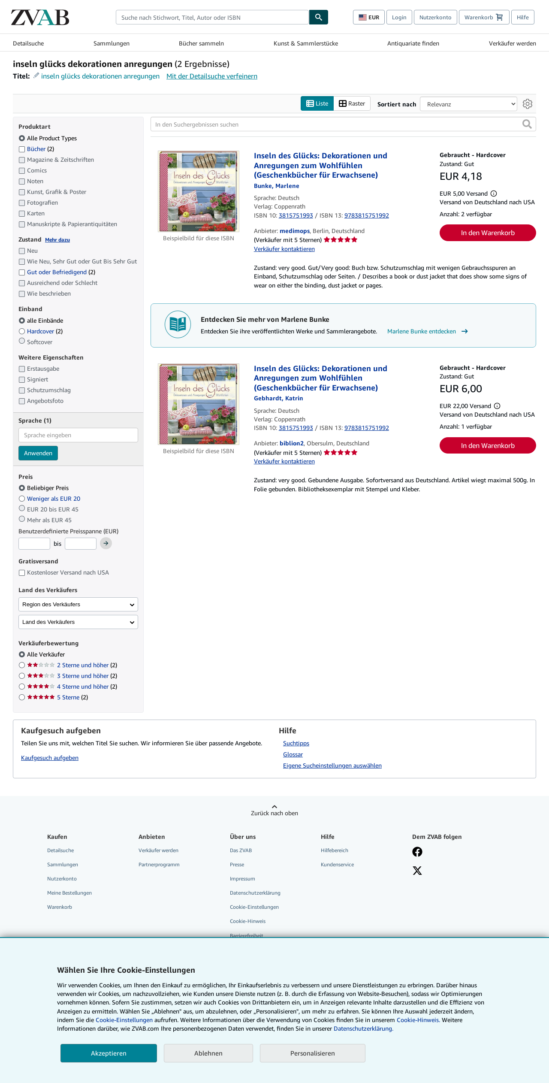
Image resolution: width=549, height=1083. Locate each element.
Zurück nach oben (274, 813)
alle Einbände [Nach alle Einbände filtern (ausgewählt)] (41, 320)
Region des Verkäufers (51, 604)
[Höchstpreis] (81, 544)
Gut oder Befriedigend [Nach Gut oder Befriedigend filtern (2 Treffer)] (56, 272)
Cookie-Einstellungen (124, 1019)
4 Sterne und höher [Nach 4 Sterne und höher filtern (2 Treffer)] (72, 686)
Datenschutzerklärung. (363, 1028)
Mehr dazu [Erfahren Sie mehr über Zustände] (57, 239)
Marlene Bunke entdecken (428, 331)
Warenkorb (59, 907)
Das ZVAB (241, 850)
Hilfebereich (334, 850)
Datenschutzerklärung (255, 893)
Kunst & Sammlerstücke (306, 43)
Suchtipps (296, 743)
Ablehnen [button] (208, 1053)
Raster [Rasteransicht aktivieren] (352, 104)
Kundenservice (337, 864)
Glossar (293, 754)
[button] (527, 124)
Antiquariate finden (413, 43)
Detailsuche (28, 43)
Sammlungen (112, 43)
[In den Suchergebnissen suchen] (343, 124)
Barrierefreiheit (246, 935)
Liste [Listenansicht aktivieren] (317, 104)
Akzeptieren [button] (109, 1053)
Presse (237, 864)
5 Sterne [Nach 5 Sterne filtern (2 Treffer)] (57, 697)
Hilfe (523, 17)
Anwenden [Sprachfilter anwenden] (38, 453)
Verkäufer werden (512, 43)
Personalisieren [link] (312, 1053)
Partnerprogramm (159, 864)
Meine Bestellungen (69, 893)
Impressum (242, 879)
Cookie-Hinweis (247, 921)
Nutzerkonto (435, 17)
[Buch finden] (318, 17)
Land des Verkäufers (48, 622)
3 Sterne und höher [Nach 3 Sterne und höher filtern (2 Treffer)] (72, 676)
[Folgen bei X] (417, 871)
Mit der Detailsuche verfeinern (211, 76)
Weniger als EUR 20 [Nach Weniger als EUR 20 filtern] (50, 498)
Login (399, 17)
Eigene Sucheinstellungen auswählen (332, 765)
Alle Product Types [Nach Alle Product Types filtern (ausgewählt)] (48, 138)
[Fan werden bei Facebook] (417, 852)
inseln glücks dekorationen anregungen (100, 76)
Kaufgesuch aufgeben (49, 758)
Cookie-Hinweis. (418, 1019)
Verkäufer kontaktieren (284, 248)
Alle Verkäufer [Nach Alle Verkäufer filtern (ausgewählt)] (46, 654)
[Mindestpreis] (34, 544)
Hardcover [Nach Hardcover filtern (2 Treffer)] (40, 331)
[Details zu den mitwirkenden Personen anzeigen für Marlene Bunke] (276, 185)
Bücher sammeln (201, 43)
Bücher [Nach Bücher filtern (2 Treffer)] (36, 148)
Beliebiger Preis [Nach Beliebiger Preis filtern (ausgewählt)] (44, 488)
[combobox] (212, 17)
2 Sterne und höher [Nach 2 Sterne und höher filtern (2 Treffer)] (72, 665)
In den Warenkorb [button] (488, 233)
